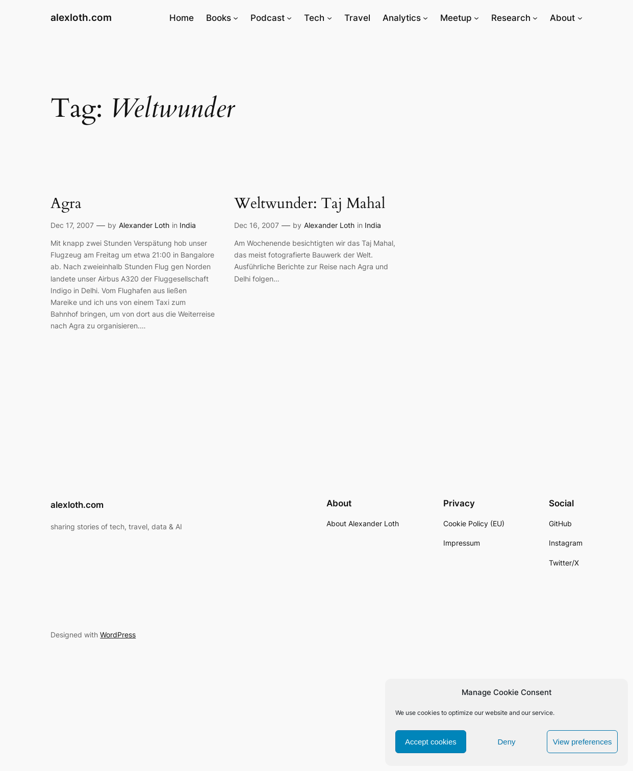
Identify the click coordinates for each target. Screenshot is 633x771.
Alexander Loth (144, 225)
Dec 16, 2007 (256, 225)
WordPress (118, 634)
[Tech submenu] (329, 17)
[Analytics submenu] (425, 17)
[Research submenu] (535, 17)
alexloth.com (81, 17)
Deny (506, 741)
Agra (66, 204)
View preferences (582, 741)
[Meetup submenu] (476, 17)
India (188, 225)
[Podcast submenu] (289, 17)
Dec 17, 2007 (72, 225)
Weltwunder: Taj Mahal (309, 204)
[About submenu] (580, 17)
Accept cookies (431, 741)
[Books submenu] (235, 17)
